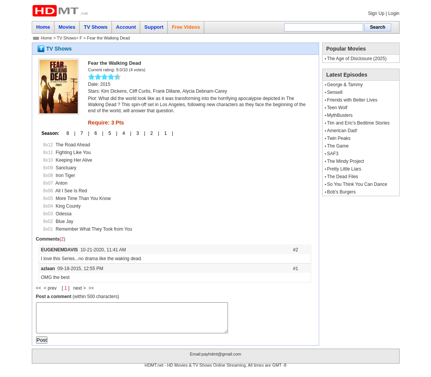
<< (40, 288)
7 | (82, 133)
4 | (124, 133)
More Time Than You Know (83, 198)
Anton (61, 183)
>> (91, 288)
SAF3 (333, 153)
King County (68, 206)
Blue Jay (64, 221)
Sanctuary (66, 167)
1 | (166, 133)
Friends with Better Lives (352, 100)
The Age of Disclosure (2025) (357, 58)
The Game (338, 146)
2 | (152, 133)
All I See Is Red (71, 190)
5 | (110, 133)
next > (80, 288)
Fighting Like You (73, 152)
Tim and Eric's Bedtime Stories (358, 123)
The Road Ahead (73, 145)
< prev (51, 288)
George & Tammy (345, 84)
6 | (96, 133)
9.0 (119, 69)
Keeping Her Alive (74, 160)
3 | (138, 133)
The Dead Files (342, 176)
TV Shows (66, 38)
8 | (68, 133)
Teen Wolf (337, 107)
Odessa (63, 213)
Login (393, 13)
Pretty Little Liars (344, 169)
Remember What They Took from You (94, 229)
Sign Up (376, 13)
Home (46, 38)
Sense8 (335, 92)
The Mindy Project (345, 161)
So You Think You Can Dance (357, 184)
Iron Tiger (65, 175)
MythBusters (340, 115)
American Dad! (342, 130)
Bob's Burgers (341, 192)
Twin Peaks (339, 138)
